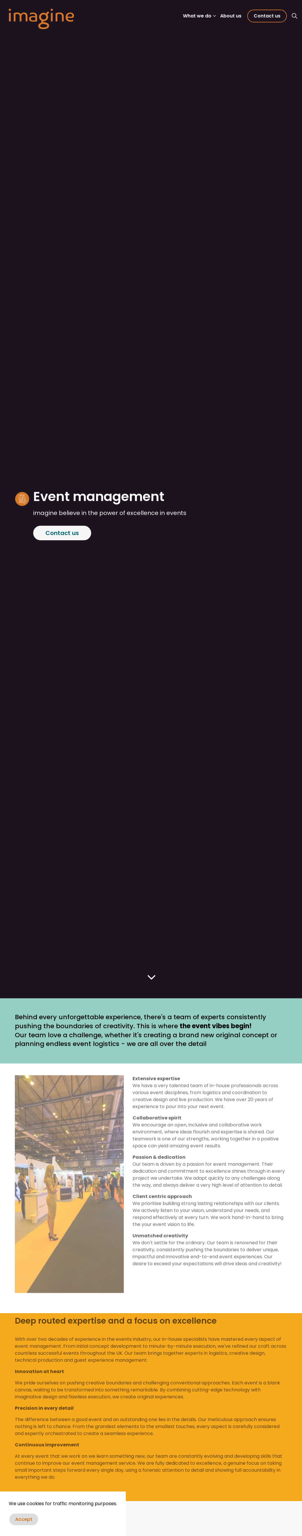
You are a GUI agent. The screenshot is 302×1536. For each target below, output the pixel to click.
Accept (23, 1519)
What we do (197, 16)
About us (230, 16)
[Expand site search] (294, 16)
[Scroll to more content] (151, 977)
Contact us (267, 16)
